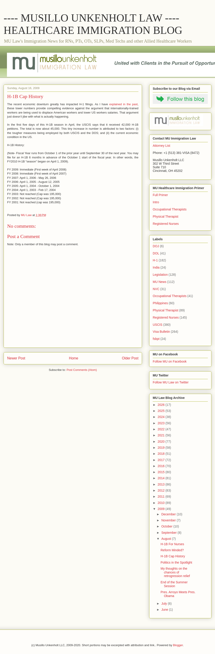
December (168, 514)
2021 (162, 435)
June (165, 609)
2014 (162, 478)
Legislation (160, 274)
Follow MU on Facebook (170, 361)
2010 (162, 503)
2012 (162, 490)
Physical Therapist (165, 216)
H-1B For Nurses (172, 544)
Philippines (160, 303)
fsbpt (156, 339)
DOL (156, 253)
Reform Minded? (172, 550)
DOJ (156, 246)
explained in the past (123, 104)
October (167, 526)
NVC (156, 289)
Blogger (178, 645)
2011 (162, 496)
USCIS (157, 324)
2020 (162, 441)
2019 (162, 447)
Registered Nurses (166, 223)
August (166, 538)
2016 (162, 466)
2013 (162, 484)
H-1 (155, 260)
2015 (162, 472)
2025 (162, 411)
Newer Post (16, 358)
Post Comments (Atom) (82, 370)
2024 (162, 417)
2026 (162, 405)
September (169, 532)
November (168, 520)
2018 (162, 453)
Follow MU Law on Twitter (171, 382)
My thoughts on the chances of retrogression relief (175, 572)
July (164, 603)
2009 (162, 509)
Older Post (130, 358)
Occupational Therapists (170, 209)
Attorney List (161, 145)
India (156, 267)
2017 (162, 460)
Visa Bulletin (161, 331)
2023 (162, 423)
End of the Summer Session (174, 584)
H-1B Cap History (173, 556)
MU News (159, 282)
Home (73, 358)
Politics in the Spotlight (176, 562)
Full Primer (160, 195)
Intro (156, 202)
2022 (162, 429)
